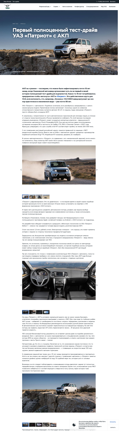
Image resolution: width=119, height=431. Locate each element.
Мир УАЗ (104, 6)
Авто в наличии (67, 6)
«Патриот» (61, 96)
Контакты (112, 1)
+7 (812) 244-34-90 (103, 1)
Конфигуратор (79, 6)
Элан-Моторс (7, 1)
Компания (112, 6)
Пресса (23, 23)
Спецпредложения (92, 6)
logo (9, 6)
